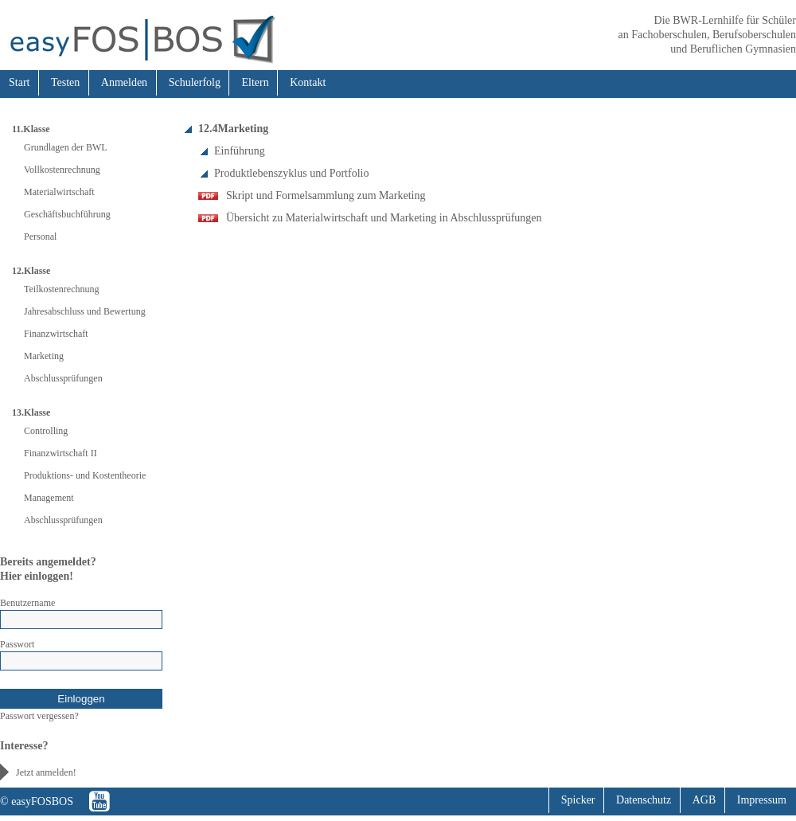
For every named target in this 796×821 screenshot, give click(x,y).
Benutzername (27, 602)
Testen (65, 82)
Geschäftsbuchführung (67, 214)
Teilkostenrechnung (61, 289)
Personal (40, 236)
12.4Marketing (233, 129)
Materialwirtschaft (59, 191)
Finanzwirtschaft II (60, 453)
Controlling (46, 430)
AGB (704, 800)
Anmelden (124, 82)
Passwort (17, 644)
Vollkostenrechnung (62, 169)
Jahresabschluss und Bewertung (85, 311)
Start (19, 82)
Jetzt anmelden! (46, 772)
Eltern (254, 82)
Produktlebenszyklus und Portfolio (291, 173)
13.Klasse (31, 412)
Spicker (578, 800)
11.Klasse (31, 129)
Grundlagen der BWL (65, 147)
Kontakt (308, 82)
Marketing (44, 356)
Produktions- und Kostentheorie (85, 475)
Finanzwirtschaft (56, 333)
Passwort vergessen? (39, 715)
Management (49, 497)
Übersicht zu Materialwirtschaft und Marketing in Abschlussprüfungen (384, 218)
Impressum (761, 800)
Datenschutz (643, 800)
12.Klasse (31, 270)
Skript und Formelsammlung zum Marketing (325, 195)
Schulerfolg (194, 82)
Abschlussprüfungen (63, 378)
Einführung (239, 151)
